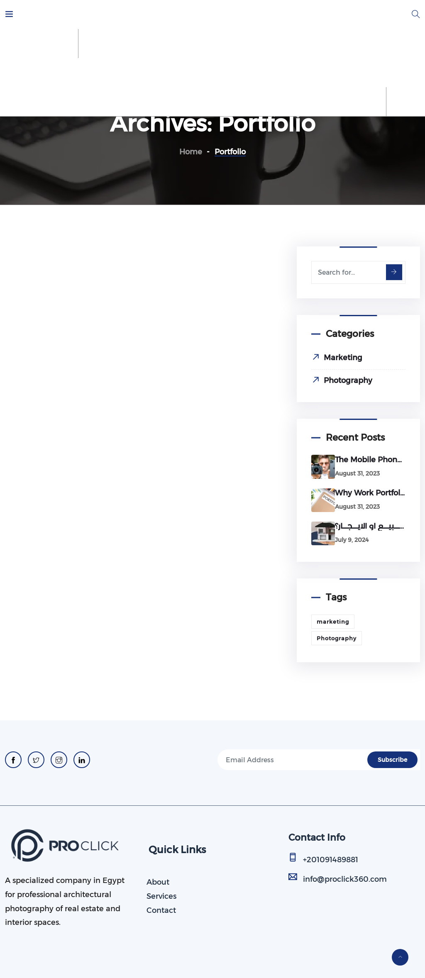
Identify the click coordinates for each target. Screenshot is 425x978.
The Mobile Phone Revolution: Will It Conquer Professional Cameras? (370, 459)
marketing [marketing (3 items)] (333, 621)
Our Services (121, 72)
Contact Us (346, 72)
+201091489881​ (330, 859)
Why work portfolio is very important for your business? (370, 493)
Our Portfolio (290, 72)
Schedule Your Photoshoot (208, 72)
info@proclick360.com (345, 879)
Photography (348, 380)
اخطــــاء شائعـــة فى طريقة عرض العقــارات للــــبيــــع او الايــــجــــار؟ (370, 526)
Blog (388, 72)
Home (37, 72)
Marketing (343, 357)
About (74, 72)
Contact (161, 910)
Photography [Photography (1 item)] (337, 638)
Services (161, 896)
